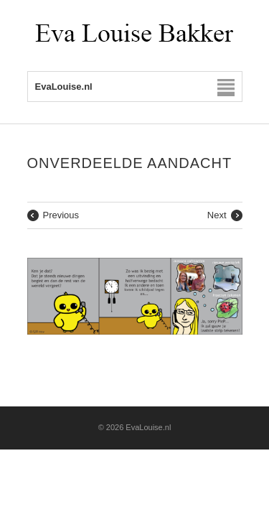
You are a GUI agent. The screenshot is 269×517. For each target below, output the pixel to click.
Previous (61, 215)
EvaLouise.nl (148, 427)
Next (217, 215)
